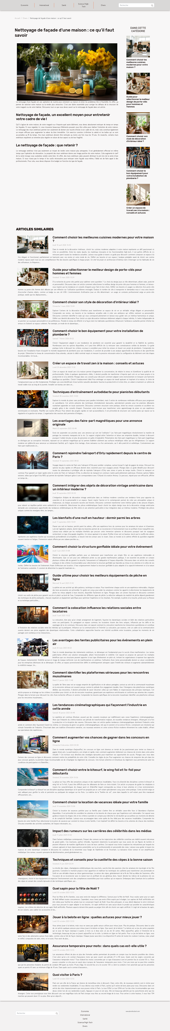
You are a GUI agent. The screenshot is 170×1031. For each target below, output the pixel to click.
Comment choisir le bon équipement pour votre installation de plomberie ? (137, 175)
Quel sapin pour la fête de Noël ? (76, 888)
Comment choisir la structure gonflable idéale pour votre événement (103, 546)
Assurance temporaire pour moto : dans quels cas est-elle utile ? (100, 946)
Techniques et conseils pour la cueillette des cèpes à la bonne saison (103, 859)
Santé (64, 5)
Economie (24, 5)
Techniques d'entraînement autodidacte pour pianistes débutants (101, 392)
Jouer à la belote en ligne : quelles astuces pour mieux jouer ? (97, 917)
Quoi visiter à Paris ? (67, 975)
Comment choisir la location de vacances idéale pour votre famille (100, 802)
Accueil (17, 18)
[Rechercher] (136, 5)
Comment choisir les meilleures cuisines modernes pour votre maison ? (137, 63)
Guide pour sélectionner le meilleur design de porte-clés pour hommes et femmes (138, 101)
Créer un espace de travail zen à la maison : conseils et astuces (138, 210)
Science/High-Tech (83, 5)
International (44, 5)
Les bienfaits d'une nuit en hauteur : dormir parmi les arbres (96, 518)
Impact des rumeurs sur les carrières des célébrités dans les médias (102, 831)
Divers (103, 5)
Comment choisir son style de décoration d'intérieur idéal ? (137, 138)
